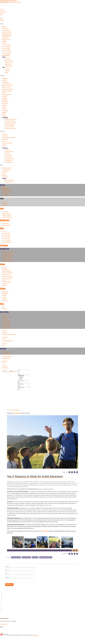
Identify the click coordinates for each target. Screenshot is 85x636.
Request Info (5, 612)
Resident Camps (6, 39)
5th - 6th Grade (6, 48)
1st (23, 372)
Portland (4, 116)
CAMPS (2, 9)
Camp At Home (6, 30)
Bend (3, 114)
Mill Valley (5, 103)
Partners (4, 144)
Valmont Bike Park (7, 34)
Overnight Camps (6, 35)
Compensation (6, 169)
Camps (4, 26)
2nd (23, 374)
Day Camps (5, 28)
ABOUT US (2, 13)
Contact (4, 597)
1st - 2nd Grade (6, 44)
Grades (4, 41)
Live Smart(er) (8, 155)
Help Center (18, 2)
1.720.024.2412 (4, 624)
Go (18, 382)
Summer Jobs (35, 557)
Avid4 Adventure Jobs (16, 557)
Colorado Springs (6, 83)
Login (10, 2)
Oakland (4, 105)
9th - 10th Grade (6, 52)
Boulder (4, 80)
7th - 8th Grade (6, 50)
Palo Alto (4, 109)
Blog (3, 601)
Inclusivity (4, 135)
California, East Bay (7, 257)
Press (3, 141)
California (7, 69)
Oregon (7, 72)
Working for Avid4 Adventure (46, 557)
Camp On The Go (6, 32)
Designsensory (34, 635)
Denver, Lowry (6, 87)
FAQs (3, 173)
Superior (4, 98)
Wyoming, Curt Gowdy (10, 128)
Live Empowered (9, 158)
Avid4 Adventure (16, 413)
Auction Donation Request (9, 137)
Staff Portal (5, 177)
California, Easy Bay (10, 124)
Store (13, 2)
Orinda (4, 107)
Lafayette (4, 96)
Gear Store (5, 599)
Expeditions (5, 37)
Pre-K (23, 370)
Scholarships (5, 610)
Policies (4, 594)
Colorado (7, 70)
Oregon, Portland (9, 126)
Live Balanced (8, 160)
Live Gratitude (8, 157)
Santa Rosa (5, 110)
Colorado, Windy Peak (10, 123)
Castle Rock (5, 82)
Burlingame (5, 101)
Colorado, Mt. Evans (10, 121)
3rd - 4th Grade (6, 46)
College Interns (8, 182)
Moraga (23, 378)
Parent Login (5, 608)
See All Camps (6, 55)
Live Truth (7, 153)
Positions (4, 175)
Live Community (9, 162)
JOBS (1, 15)
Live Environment (9, 151)
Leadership (5, 139)
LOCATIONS (3, 11)
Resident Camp (8, 66)
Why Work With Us (7, 168)
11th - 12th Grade (6, 53)
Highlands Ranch (6, 94)
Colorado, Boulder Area (11, 119)
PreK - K (4, 43)
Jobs (3, 146)
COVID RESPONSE (4, 2)
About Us (4, 134)
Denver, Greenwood (7, 85)
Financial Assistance (7, 143)
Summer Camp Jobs (26, 557)
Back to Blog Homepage (13, 410)
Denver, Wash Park (7, 91)
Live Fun (7, 149)
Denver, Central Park (7, 89)
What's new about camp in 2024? (8, 0)
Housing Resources (10, 180)
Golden (4, 92)
